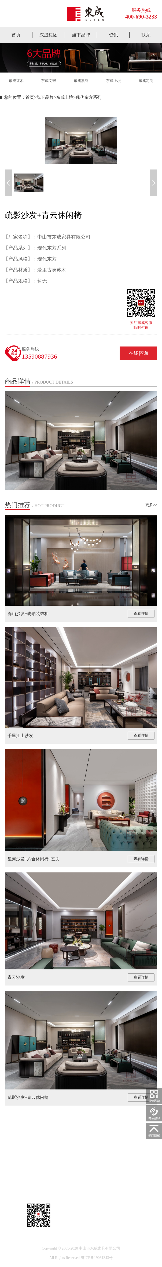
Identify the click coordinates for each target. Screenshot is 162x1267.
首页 (16, 35)
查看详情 (141, 614)
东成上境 (113, 80)
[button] (8, 182)
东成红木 (16, 80)
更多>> (151, 505)
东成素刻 (81, 80)
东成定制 (145, 80)
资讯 (113, 35)
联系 (145, 35)
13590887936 (39, 356)
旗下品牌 (81, 35)
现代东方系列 (88, 97)
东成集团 (48, 35)
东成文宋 (48, 80)
